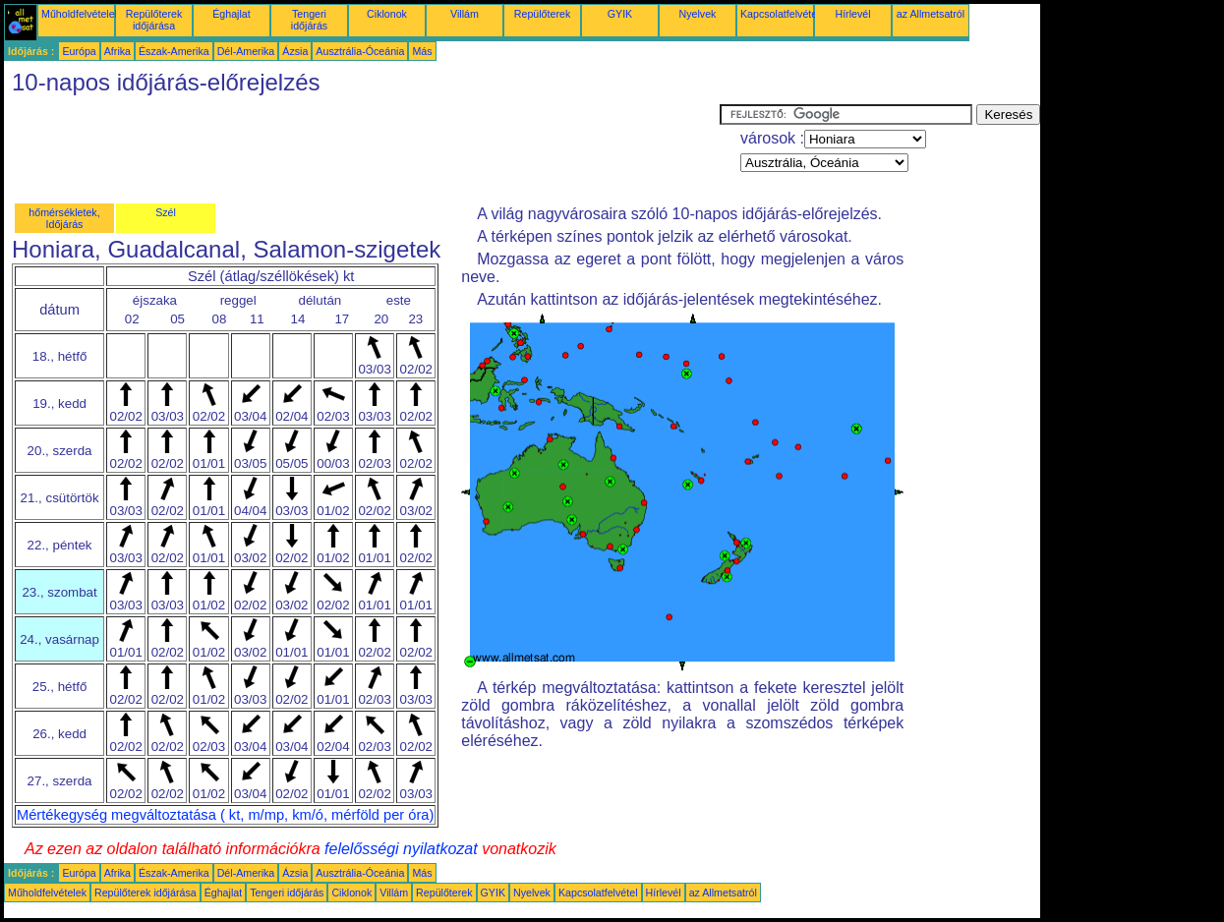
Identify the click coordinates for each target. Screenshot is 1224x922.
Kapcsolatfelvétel (780, 14)
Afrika (117, 51)
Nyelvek (698, 14)
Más (422, 51)
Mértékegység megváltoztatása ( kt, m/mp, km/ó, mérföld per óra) (225, 815)
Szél (165, 212)
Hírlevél (852, 14)
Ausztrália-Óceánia (360, 51)
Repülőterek (542, 14)
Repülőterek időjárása (154, 19)
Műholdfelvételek (80, 14)
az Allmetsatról (930, 14)
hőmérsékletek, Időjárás (64, 218)
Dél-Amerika (246, 51)
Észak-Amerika (174, 51)
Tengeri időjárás (309, 19)
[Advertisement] (362, 148)
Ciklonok (387, 14)
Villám (464, 14)
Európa (78, 51)
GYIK (620, 14)
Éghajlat (231, 14)
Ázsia (295, 51)
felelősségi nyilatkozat (401, 848)
